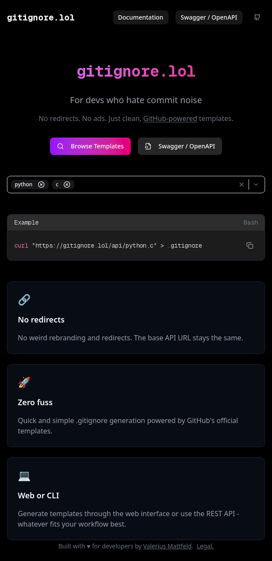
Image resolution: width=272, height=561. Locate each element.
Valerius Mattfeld (167, 546)
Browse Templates (90, 146)
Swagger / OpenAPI (209, 17)
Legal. (205, 546)
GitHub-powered (170, 118)
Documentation (140, 17)
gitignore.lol (41, 17)
